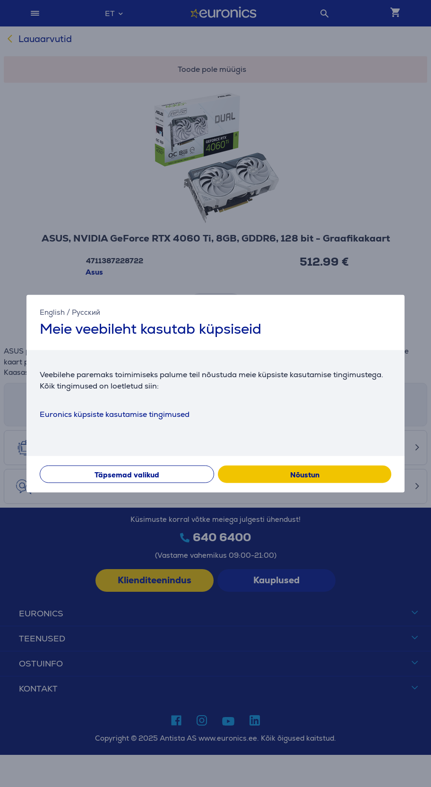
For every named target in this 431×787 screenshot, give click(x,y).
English (52, 311)
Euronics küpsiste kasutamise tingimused (115, 414)
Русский (86, 311)
